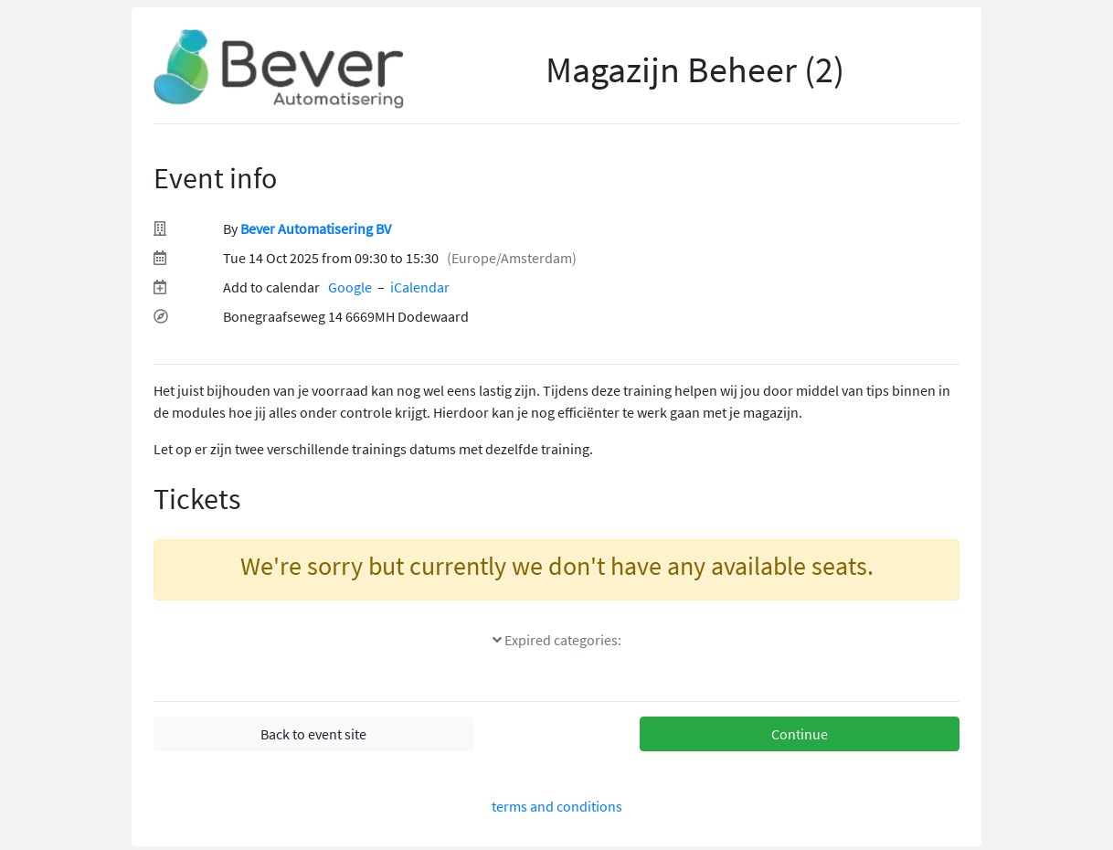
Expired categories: (557, 640)
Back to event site (313, 734)
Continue (799, 734)
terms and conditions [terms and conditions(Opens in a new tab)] (557, 806)
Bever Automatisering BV (315, 228)
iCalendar (420, 287)
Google (350, 287)
